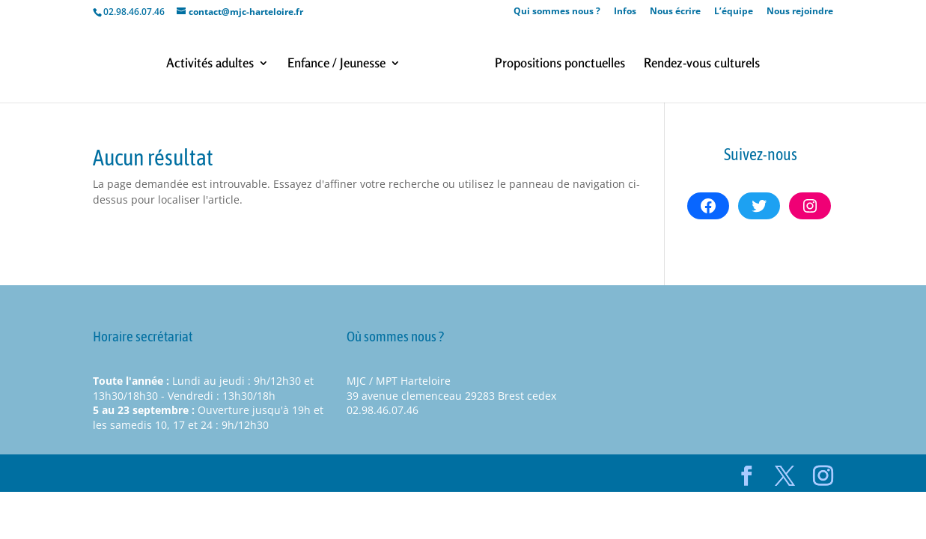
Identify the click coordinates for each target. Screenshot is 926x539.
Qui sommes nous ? (557, 12)
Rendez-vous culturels (702, 64)
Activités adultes (210, 64)
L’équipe (733, 12)
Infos (625, 12)
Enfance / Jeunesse (336, 64)
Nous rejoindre (800, 12)
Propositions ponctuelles (560, 64)
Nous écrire (675, 12)
